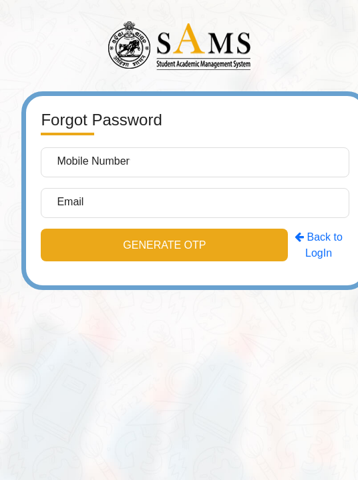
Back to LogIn (319, 245)
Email (70, 201)
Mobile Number (93, 161)
